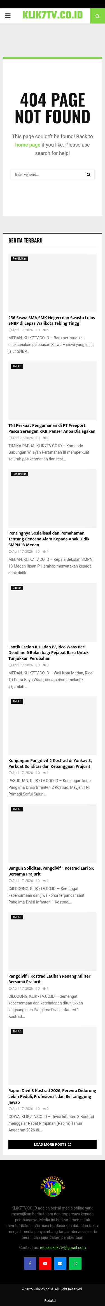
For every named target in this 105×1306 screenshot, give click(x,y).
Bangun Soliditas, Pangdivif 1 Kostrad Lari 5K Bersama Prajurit (51, 871)
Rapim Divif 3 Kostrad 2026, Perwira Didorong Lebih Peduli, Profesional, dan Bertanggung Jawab (52, 1096)
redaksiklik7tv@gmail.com (63, 1247)
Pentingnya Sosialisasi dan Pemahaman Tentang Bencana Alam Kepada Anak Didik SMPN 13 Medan (49, 539)
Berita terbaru (25, 240)
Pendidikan (20, 258)
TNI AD (17, 366)
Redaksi (50, 1301)
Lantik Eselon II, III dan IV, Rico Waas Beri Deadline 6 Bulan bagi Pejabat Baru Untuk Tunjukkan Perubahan (48, 653)
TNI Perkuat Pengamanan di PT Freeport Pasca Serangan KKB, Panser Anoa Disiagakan (51, 428)
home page (28, 145)
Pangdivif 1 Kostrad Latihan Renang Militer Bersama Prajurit (49, 979)
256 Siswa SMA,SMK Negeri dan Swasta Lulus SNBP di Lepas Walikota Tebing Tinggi (51, 321)
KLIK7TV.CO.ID (52, 16)
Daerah (17, 587)
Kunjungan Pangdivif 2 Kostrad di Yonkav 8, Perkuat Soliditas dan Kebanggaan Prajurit (50, 763)
